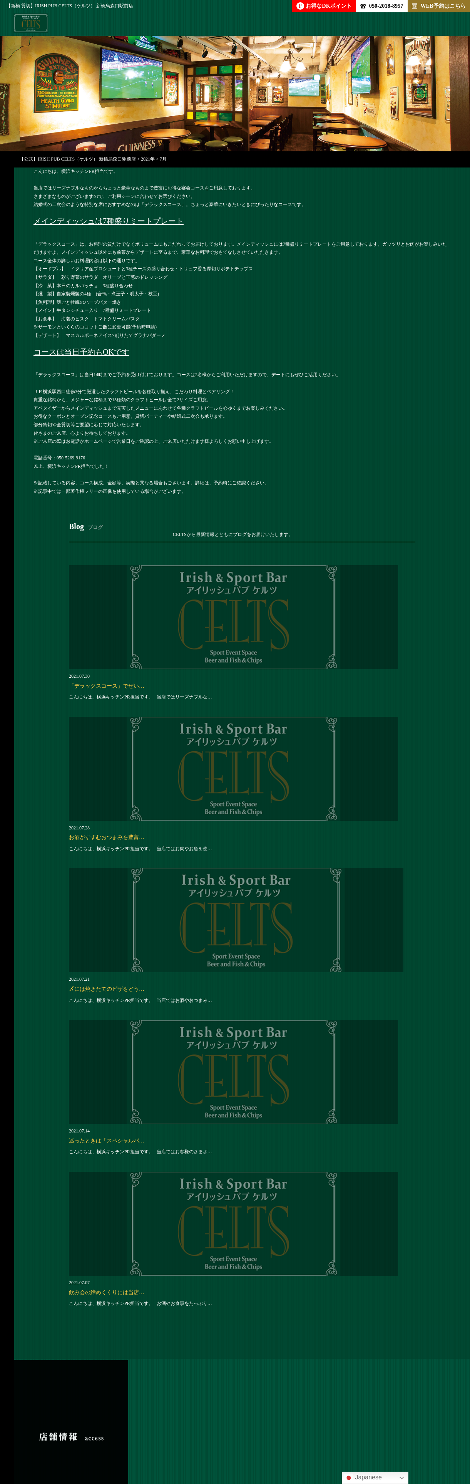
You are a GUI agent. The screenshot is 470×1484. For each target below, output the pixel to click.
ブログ (376, 1427)
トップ (41, 1427)
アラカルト (139, 1427)
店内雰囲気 (237, 1427)
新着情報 (419, 1427)
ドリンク (188, 1427)
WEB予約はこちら (439, 6)
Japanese (363, 1477)
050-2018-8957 (381, 6)
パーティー (87, 1427)
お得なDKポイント (324, 6)
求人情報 (286, 1427)
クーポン (332, 1427)
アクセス (56, 1442)
